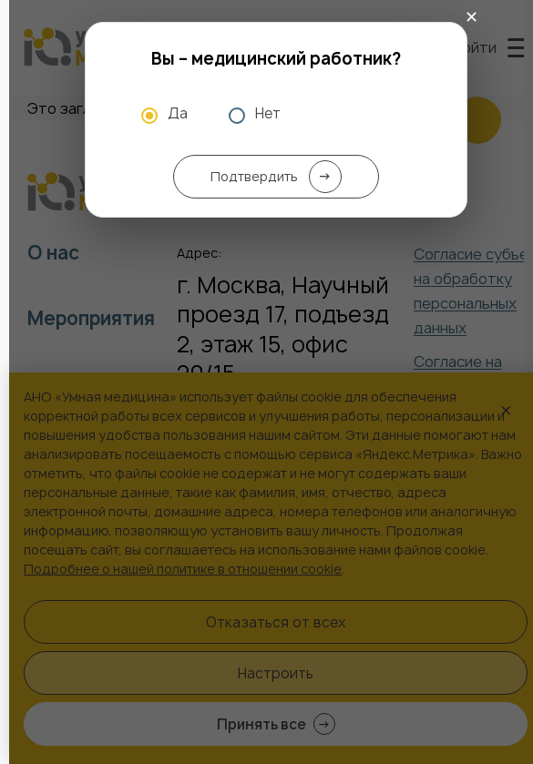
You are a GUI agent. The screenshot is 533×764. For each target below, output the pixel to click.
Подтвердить (276, 176)
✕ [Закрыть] (471, 17)
